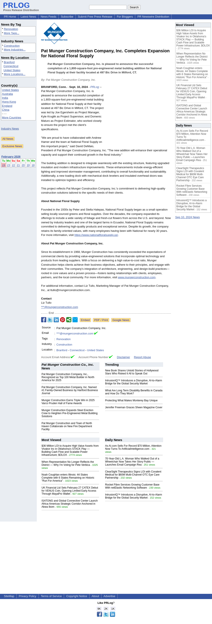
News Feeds (48, 16)
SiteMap (9, 596)
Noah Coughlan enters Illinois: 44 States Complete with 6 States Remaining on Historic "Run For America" (68, 477)
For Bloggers (125, 16)
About (95, 596)
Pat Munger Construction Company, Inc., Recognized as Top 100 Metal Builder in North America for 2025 (68, 377)
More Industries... (15, 49)
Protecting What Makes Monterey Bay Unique (131, 400)
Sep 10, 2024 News (187, 217)
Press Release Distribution (21, 8)
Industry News (10, 128)
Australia (7, 93)
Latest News (28, 16)
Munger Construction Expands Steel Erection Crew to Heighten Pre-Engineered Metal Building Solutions (70, 413)
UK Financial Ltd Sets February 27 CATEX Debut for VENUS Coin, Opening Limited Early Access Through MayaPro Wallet (70, 490)
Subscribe (67, 16)
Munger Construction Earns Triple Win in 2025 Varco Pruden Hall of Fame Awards (68, 402)
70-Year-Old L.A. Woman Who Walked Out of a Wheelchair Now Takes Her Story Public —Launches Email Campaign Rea (132, 461)
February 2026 (11, 156)
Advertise (109, 596)
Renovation (11, 29)
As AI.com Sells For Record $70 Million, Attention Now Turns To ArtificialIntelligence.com (133, 447)
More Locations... (15, 74)
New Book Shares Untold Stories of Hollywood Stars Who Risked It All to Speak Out (132, 372)
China (5, 109)
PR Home (10, 16)
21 (18, 165)
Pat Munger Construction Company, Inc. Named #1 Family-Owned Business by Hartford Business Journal (70, 390)
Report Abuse (142, 357)
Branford (9, 62)
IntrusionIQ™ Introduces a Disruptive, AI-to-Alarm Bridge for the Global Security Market (133, 382)
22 (13, 165)
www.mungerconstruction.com (136, 277)
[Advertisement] (138, 117)
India (5, 97)
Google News (120, 320)
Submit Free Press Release (95, 16)
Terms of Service (51, 596)
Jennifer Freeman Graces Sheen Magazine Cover (133, 407)
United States (11, 70)
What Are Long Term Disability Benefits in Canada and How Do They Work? (133, 392)
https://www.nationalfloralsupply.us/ (96, 235)
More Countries (11, 117)
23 (8, 165)
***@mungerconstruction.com (59, 307)
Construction (12, 45)
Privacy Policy (27, 596)
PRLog (94, 87)
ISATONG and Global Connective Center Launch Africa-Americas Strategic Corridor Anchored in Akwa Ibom (70, 503)
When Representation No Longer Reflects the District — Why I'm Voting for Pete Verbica (68, 463)
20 (23, 165)
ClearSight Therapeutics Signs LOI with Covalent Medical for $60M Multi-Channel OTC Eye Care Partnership (133, 474)
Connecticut (10, 66)
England (7, 105)
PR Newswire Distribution (153, 16)
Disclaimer (123, 357)
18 (33, 165)
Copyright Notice (76, 596)
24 (3, 165)
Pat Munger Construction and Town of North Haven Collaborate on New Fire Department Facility (67, 426)
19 (28, 165)
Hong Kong (9, 101)
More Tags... (11, 33)
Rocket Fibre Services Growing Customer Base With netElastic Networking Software (132, 486)
